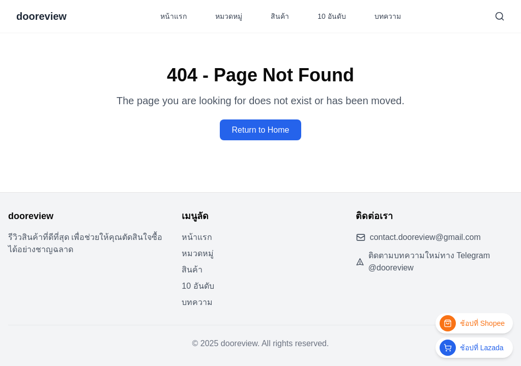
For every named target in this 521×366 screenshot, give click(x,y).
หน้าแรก (173, 16)
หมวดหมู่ (228, 16)
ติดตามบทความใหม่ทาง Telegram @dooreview (429, 261)
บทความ (387, 16)
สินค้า (280, 16)
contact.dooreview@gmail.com (425, 237)
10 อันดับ (331, 16)
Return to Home (261, 130)
